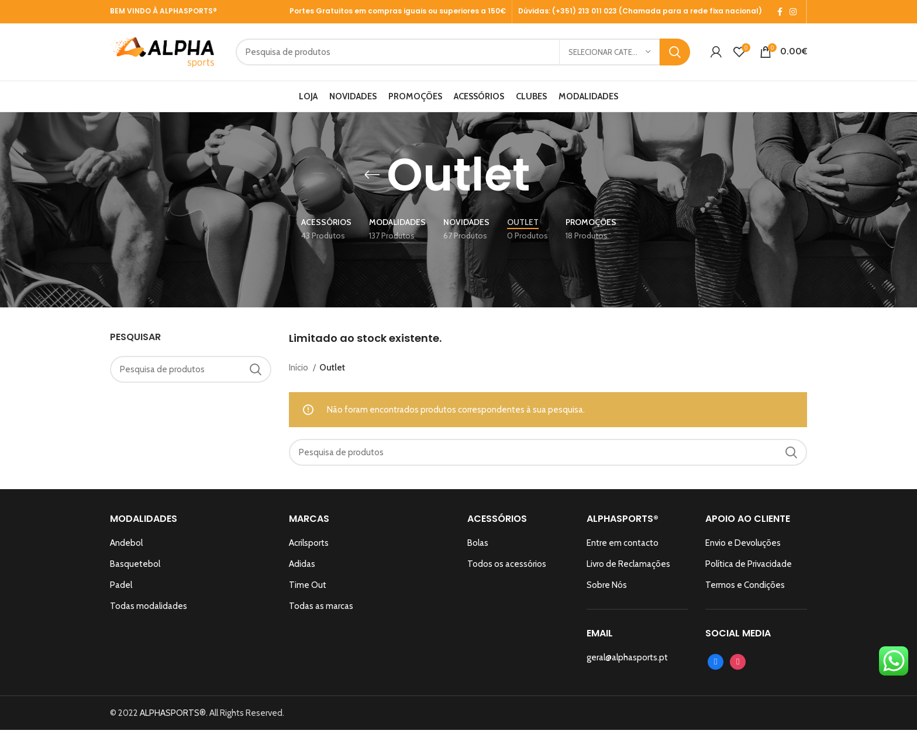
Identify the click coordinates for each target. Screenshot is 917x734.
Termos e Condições (745, 589)
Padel (121, 589)
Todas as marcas (321, 610)
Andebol (126, 547)
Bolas (477, 547)
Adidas (302, 568)
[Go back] (372, 179)
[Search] (495, 54)
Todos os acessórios (506, 568)
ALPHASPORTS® (173, 717)
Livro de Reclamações (628, 568)
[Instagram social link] (793, 11)
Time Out (307, 589)
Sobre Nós (607, 589)
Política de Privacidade (748, 568)
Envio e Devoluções (743, 547)
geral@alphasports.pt (627, 661)
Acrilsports (309, 547)
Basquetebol (135, 568)
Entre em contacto (623, 547)
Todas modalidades (148, 610)
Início (299, 371)
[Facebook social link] (780, 11)
